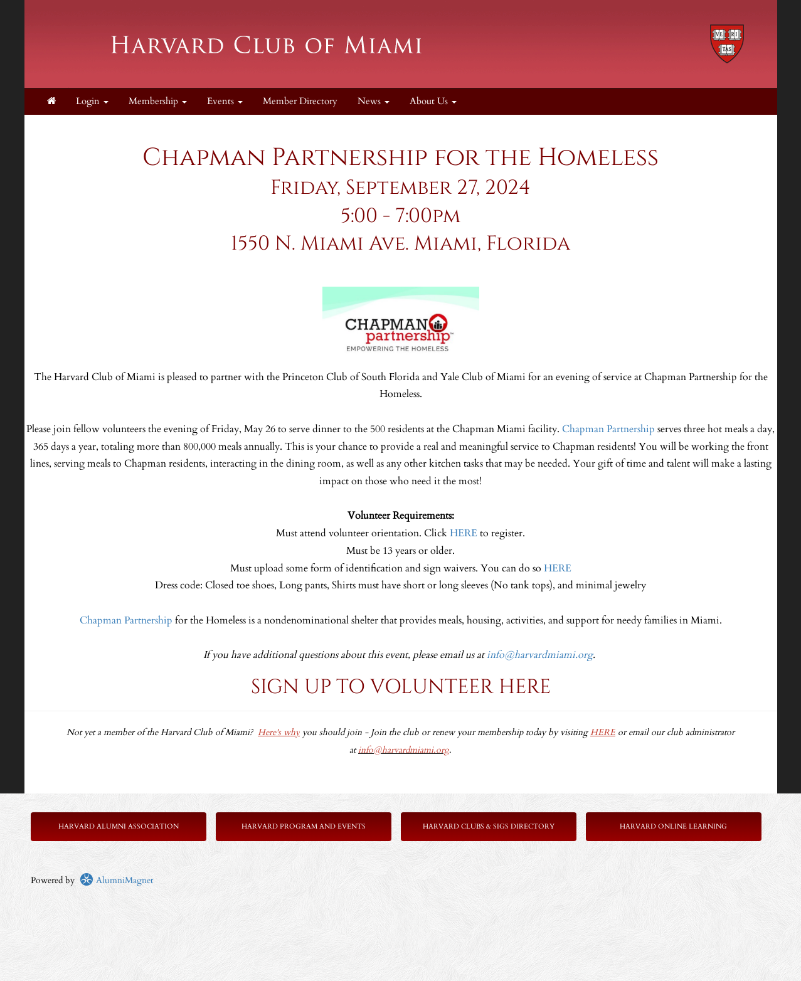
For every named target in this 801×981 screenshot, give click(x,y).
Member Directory (300, 101)
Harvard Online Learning (673, 826)
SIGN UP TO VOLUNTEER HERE (401, 687)
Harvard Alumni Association (118, 826)
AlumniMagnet (116, 880)
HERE (463, 533)
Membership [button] (158, 101)
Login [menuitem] (92, 101)
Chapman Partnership (608, 429)
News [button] (374, 101)
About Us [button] (433, 101)
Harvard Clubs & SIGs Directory (488, 826)
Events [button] (225, 101)
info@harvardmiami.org (540, 655)
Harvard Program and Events (303, 826)
